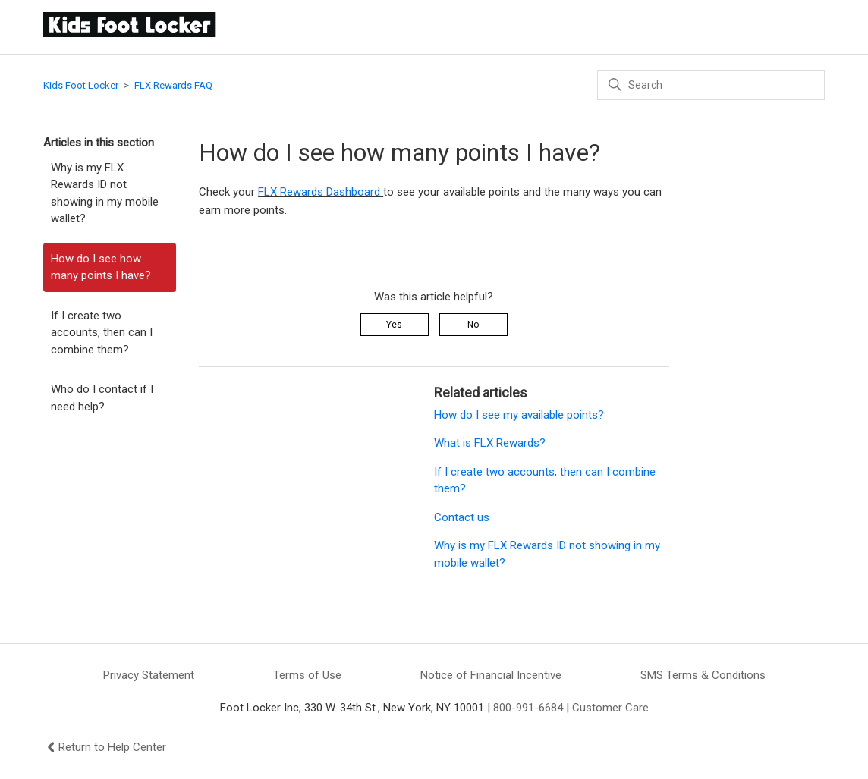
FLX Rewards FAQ (173, 85)
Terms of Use (307, 675)
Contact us (461, 517)
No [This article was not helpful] (473, 324)
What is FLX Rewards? (490, 443)
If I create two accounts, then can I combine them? (102, 333)
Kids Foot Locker (80, 85)
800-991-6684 (528, 708)
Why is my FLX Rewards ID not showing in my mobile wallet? (105, 193)
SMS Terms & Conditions (703, 675)
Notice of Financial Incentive (490, 675)
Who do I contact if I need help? (102, 397)
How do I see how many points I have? (101, 267)
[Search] (711, 85)
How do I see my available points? (519, 415)
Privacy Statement (148, 675)
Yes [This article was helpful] (394, 324)
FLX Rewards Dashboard (320, 192)
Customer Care (610, 708)
